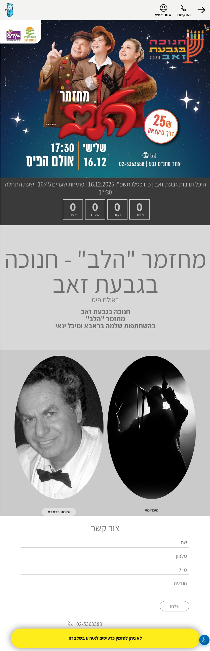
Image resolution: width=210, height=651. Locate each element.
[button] (201, 10)
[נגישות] (204, 640)
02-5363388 (89, 624)
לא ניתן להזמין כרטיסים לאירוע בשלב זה (105, 638)
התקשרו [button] (183, 14)
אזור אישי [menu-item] (163, 10)
